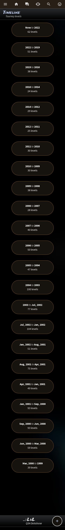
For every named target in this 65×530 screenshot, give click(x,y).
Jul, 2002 (37, 305)
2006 (37, 225)
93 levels (32, 408)
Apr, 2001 (39, 364)
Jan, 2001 (39, 384)
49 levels (32, 388)
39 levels (32, 467)
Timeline (11, 13)
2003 (37, 285)
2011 (37, 126)
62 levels (32, 31)
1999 (40, 463)
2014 (37, 87)
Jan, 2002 (39, 324)
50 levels (32, 249)
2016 (37, 67)
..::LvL (29, 520)
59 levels (32, 447)
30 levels (32, 150)
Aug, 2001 (40, 344)
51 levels (32, 51)
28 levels (32, 210)
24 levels (32, 91)
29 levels (32, 111)
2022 (37, 27)
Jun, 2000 (40, 423)
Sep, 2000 (40, 404)
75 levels (32, 368)
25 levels (32, 130)
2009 (37, 166)
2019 (37, 47)
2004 (37, 265)
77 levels (32, 309)
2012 (37, 106)
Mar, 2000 (40, 443)
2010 (37, 146)
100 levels (32, 289)
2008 (37, 186)
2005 (37, 245)
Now (28, 27)
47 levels (32, 269)
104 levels (32, 329)
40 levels (32, 229)
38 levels (32, 71)
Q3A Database (34, 523)
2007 (37, 205)
